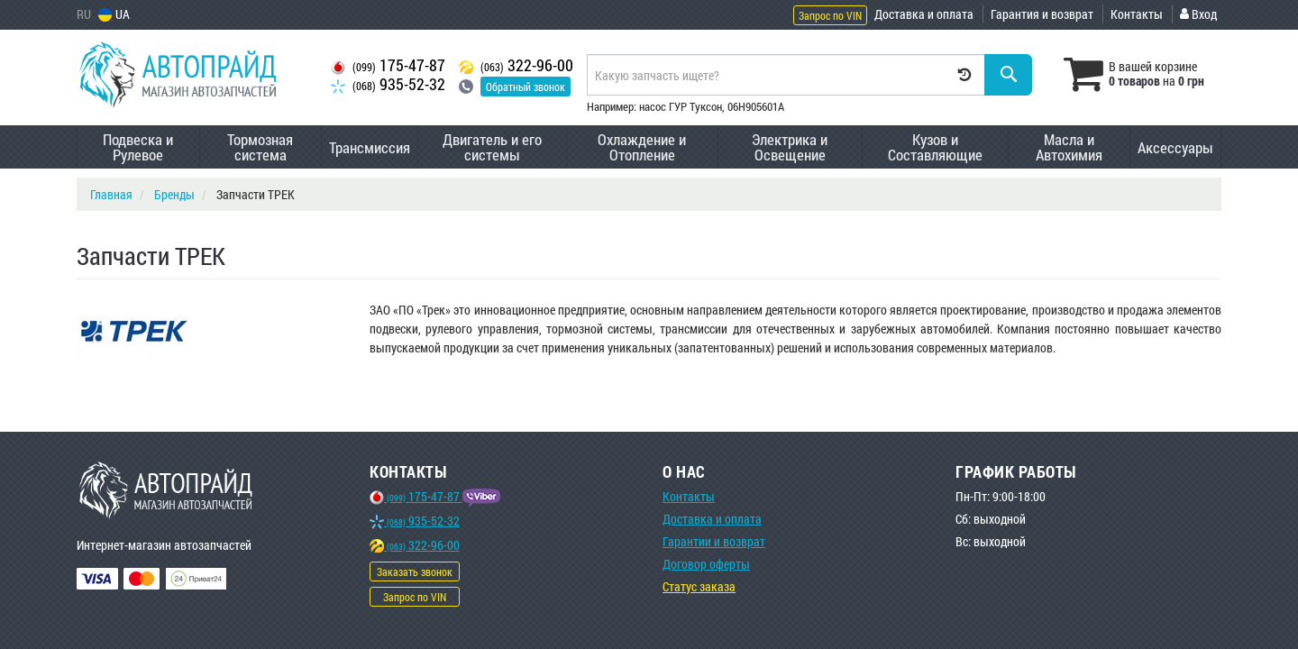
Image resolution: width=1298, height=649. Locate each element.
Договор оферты (706, 563)
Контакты (1137, 14)
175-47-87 (388, 65)
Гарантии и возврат (714, 541)
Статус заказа (699, 586)
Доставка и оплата (924, 14)
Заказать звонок (414, 571)
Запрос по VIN (830, 15)
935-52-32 (388, 84)
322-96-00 (516, 65)
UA (114, 14)
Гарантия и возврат (1042, 14)
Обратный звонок (525, 86)
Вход (1198, 14)
